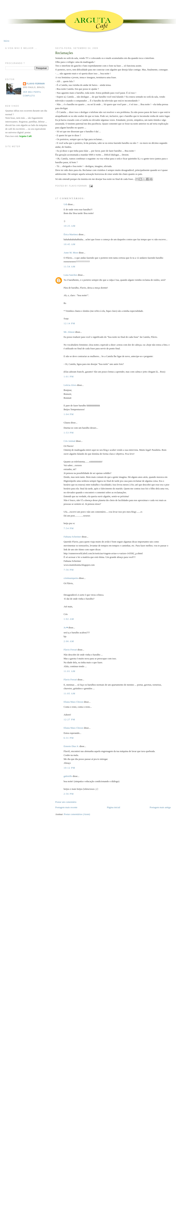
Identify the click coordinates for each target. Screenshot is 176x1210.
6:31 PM (69, 737)
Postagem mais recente (66, 807)
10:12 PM (69, 767)
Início (6, 40)
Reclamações (64, 53)
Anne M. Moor (71, 252)
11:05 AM (69, 693)
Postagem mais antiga (160, 807)
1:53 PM (69, 432)
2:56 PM (69, 793)
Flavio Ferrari (70, 649)
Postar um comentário (65, 802)
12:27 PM (69, 719)
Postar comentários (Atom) (77, 814)
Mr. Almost (69, 332)
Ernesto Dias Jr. (71, 746)
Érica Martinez (71, 234)
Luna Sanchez (70, 274)
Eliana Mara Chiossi (73, 701)
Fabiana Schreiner (72, 536)
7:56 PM (69, 569)
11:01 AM (69, 671)
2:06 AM (69, 641)
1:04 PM (69, 414)
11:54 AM (69, 266)
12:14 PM (69, 323)
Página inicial (113, 807)
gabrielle (68, 776)
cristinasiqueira (71, 578)
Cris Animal (69, 441)
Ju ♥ (66, 627)
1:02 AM (69, 619)
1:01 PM (69, 376)
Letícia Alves (70, 385)
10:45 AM (69, 244)
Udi (65, 204)
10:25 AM (69, 225)
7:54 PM (69, 528)
